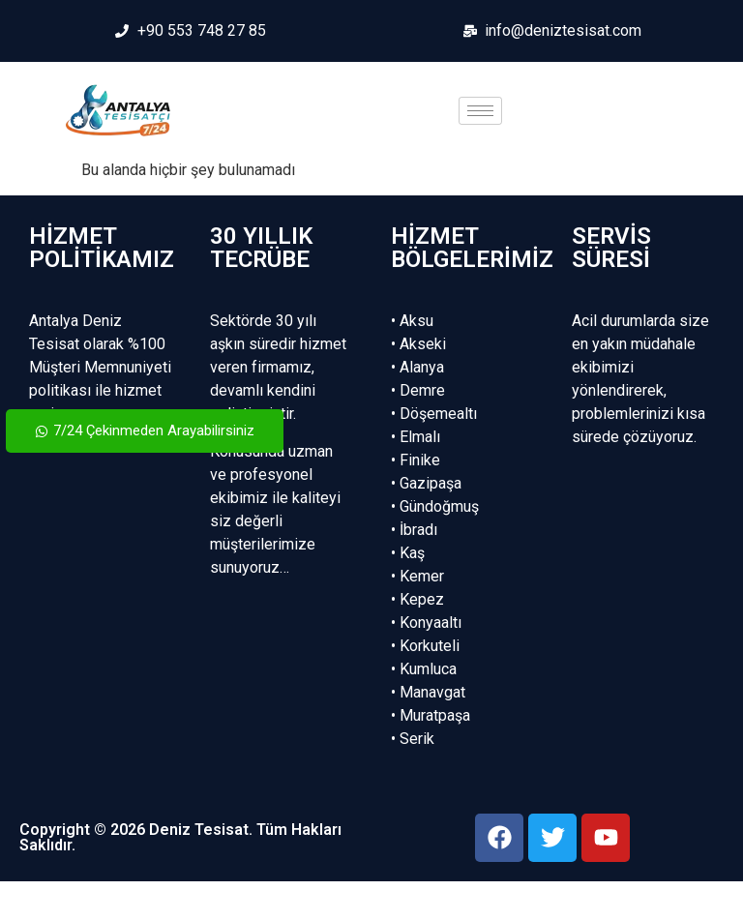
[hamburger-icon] (480, 111)
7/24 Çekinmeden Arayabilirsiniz (144, 430)
